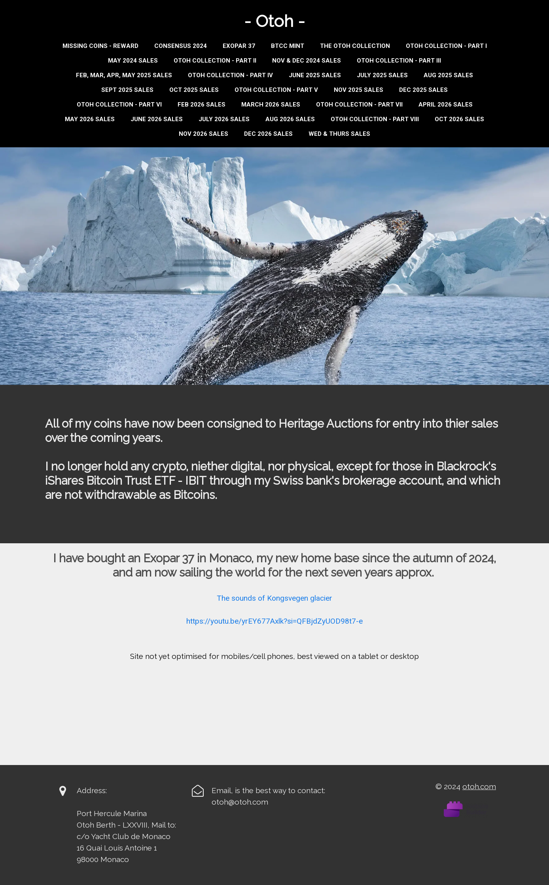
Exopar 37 (239, 45)
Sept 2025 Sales (127, 89)
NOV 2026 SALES (203, 133)
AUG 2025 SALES (448, 75)
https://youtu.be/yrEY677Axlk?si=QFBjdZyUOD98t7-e (274, 621)
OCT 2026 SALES (459, 119)
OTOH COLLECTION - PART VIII (375, 119)
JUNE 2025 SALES (315, 75)
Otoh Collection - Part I (446, 45)
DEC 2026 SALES (268, 133)
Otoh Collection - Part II (215, 60)
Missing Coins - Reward (100, 45)
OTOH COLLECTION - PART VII (359, 104)
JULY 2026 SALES (224, 119)
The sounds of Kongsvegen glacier (274, 598)
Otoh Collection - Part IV (230, 75)
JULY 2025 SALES (382, 75)
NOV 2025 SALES (358, 89)
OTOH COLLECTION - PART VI (119, 104)
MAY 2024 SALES (133, 60)
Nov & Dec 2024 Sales (306, 60)
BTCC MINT (287, 45)
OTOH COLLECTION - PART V (276, 89)
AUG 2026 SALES (290, 119)
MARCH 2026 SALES (270, 104)
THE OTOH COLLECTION (355, 45)
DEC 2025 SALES (423, 89)
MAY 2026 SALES (90, 119)
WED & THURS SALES (339, 133)
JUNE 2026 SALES (157, 119)
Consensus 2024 (180, 45)
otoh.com (479, 786)
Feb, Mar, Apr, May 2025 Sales (124, 75)
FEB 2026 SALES (201, 104)
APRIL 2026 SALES (445, 104)
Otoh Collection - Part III (399, 60)
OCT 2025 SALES (194, 89)
